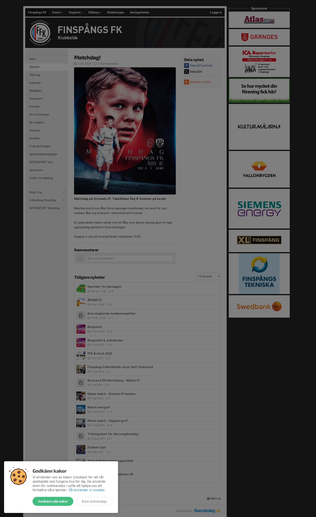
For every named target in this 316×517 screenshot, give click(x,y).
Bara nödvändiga (94, 501)
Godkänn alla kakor (53, 501)
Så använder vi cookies (87, 490)
